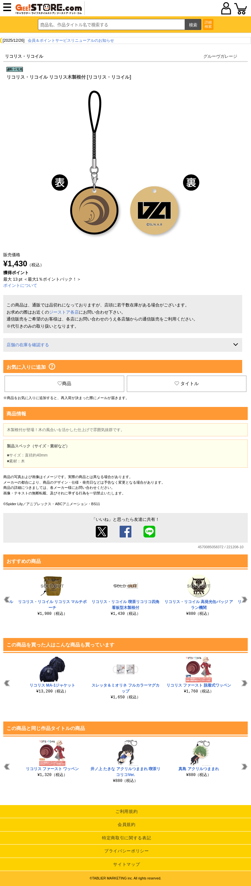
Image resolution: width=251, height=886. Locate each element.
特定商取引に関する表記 (126, 837)
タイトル (187, 383)
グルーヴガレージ (220, 56)
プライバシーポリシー (126, 850)
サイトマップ (126, 864)
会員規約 (127, 824)
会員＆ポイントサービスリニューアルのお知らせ (71, 40)
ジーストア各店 (64, 312)
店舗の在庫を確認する (28, 344)
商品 (64, 383)
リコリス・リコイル (24, 56)
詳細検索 (208, 24)
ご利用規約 (126, 811)
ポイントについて (20, 285)
